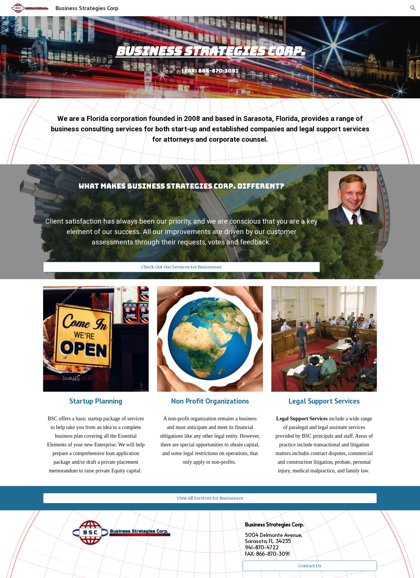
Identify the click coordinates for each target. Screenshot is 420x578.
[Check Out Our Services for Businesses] (181, 267)
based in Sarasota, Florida (256, 119)
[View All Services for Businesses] (210, 498)
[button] (413, 8)
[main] (210, 57)
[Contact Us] (310, 566)
